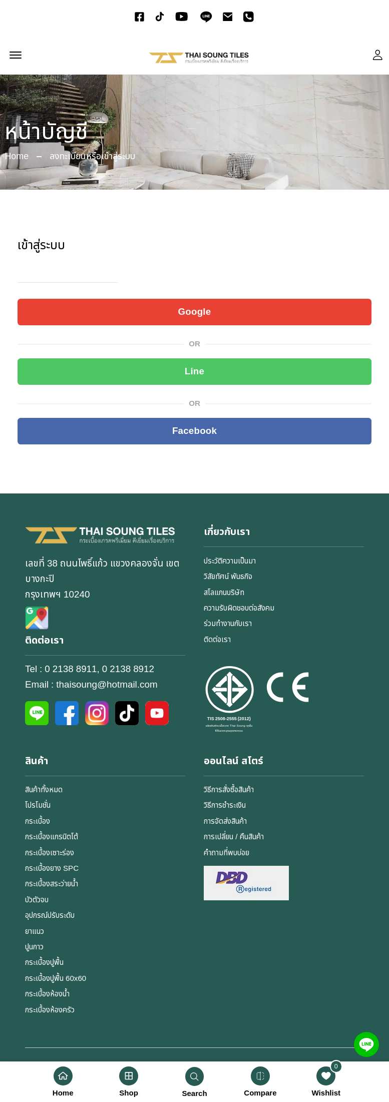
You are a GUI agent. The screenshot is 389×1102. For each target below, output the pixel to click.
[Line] (366, 1044)
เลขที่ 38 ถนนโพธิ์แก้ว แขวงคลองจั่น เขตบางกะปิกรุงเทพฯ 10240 (102, 579)
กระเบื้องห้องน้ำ (47, 994)
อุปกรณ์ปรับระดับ (50, 915)
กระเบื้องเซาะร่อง (49, 853)
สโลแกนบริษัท (224, 593)
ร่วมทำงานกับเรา (228, 624)
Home (17, 157)
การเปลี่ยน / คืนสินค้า (233, 837)
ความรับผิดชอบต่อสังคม (238, 608)
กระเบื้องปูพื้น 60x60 (55, 978)
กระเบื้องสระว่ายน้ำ (51, 884)
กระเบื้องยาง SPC (52, 868)
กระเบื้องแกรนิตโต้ (51, 837)
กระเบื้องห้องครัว (49, 1010)
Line (195, 371)
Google (194, 312)
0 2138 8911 (71, 669)
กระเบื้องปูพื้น (44, 963)
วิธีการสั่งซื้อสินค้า (228, 790)
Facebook (194, 431)
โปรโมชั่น (38, 806)
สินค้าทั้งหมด (43, 790)
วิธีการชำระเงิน (225, 806)
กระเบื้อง (37, 821)
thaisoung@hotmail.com (106, 685)
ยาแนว (34, 931)
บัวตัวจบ (37, 900)
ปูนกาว (34, 947)
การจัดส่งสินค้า (225, 821)
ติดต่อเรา (217, 640)
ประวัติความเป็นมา (229, 561)
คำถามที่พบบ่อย (226, 853)
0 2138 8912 (128, 669)
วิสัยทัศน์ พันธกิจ (227, 577)
